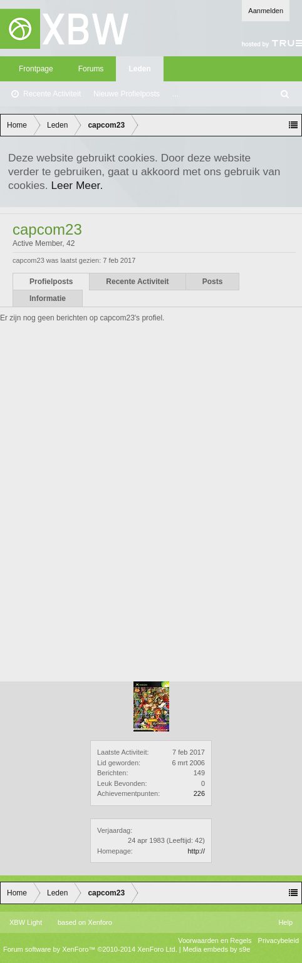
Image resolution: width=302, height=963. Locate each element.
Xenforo (100, 922)
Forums (91, 68)
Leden (139, 68)
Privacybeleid (278, 940)
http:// (196, 851)
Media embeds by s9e (217, 949)
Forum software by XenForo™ (90, 949)
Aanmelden (265, 10)
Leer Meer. (77, 185)
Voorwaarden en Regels (214, 940)
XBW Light (25, 922)
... (175, 93)
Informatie (47, 298)
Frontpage (36, 68)
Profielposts (51, 281)
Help (285, 922)
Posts (212, 281)
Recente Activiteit (52, 93)
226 (199, 793)
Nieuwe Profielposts (126, 93)
